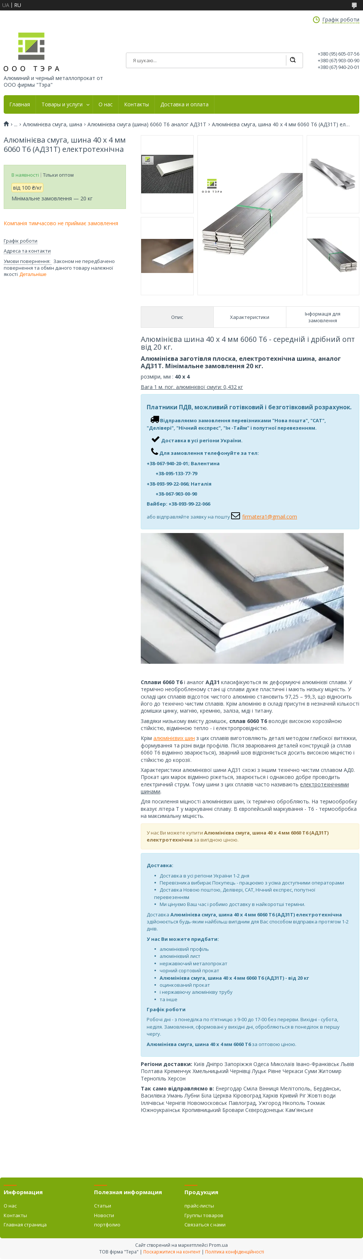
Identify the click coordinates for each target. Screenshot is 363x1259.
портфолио (107, 1224)
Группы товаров (203, 1215)
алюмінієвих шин (174, 738)
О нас (106, 104)
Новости (104, 1215)
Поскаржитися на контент (171, 1252)
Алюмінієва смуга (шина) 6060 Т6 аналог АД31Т (146, 124)
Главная (19, 104)
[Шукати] (292, 60)
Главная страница (25, 1224)
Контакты (136, 104)
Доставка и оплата (184, 104)
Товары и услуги (62, 104)
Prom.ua (218, 1245)
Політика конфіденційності (234, 1252)
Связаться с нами (205, 1224)
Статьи (102, 1205)
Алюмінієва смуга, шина (52, 124)
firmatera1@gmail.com (269, 516)
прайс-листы (199, 1205)
